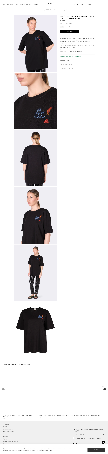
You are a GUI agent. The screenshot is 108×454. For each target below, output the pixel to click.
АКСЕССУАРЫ (14, 5)
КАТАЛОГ (6, 5)
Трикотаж (58, 10)
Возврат (5, 434)
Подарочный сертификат (10, 441)
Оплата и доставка (8, 431)
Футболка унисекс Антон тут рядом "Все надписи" (87, 415)
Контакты (6, 426)
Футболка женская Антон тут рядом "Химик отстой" (53, 415)
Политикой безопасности (44, 450)
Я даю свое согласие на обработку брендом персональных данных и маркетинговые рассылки (88, 438)
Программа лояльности (10, 439)
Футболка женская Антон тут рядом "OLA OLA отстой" (17, 415)
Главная (40, 10)
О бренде (6, 424)
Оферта (5, 436)
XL (70, 26)
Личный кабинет (8, 429)
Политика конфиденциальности (12, 444)
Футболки (66, 10)
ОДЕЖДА (49, 10)
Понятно (96, 450)
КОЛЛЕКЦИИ (24, 5)
